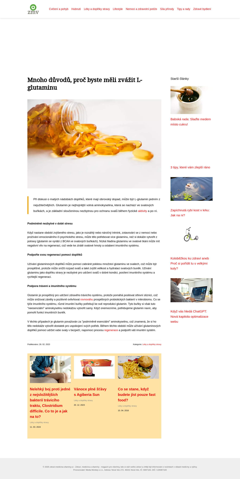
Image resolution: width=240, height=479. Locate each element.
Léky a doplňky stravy (97, 9)
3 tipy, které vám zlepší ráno (190, 167)
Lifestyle (118, 9)
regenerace (111, 330)
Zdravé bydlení (202, 9)
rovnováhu (86, 299)
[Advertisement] (120, 41)
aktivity (142, 211)
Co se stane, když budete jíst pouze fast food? (136, 394)
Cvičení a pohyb (58, 9)
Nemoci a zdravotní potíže (141, 9)
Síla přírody (167, 9)
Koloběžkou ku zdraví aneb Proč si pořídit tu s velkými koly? (190, 263)
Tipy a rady (183, 9)
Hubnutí (76, 9)
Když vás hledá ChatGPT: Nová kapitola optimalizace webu (189, 316)
